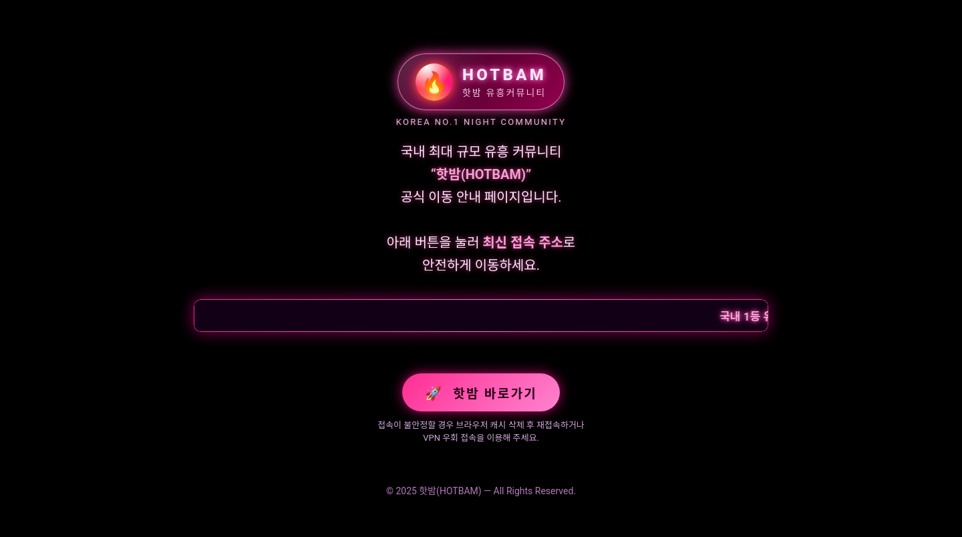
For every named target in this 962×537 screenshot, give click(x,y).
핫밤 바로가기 (481, 393)
